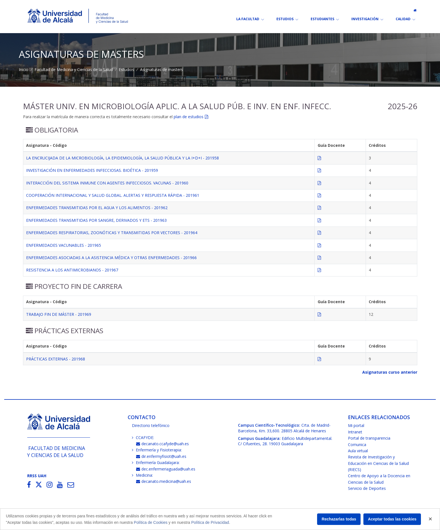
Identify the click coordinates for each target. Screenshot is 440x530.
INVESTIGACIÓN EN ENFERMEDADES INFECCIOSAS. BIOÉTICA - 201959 (92, 170)
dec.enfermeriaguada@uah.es (165, 469)
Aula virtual (358, 450)
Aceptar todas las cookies (392, 519)
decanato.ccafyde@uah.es (162, 443)
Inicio (23, 69)
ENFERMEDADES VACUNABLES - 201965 (63, 245)
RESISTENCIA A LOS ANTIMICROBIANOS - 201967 (72, 270)
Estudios (126, 69)
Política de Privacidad (210, 522)
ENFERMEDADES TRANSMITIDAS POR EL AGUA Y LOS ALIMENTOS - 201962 (97, 207)
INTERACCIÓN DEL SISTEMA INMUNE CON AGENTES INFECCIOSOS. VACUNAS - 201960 (107, 183)
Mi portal (356, 425)
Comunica (357, 444)
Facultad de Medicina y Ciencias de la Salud (74, 69)
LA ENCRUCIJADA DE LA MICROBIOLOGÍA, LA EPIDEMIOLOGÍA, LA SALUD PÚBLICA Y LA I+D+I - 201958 (122, 158)
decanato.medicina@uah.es (163, 481)
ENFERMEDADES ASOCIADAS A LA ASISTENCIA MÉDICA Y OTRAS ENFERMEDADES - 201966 (111, 257)
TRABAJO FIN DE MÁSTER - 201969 (58, 314)
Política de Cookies (151, 522)
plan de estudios (188, 116)
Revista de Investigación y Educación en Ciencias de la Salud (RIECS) (378, 463)
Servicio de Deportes (367, 488)
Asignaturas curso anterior (389, 372)
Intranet (355, 432)
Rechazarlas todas (339, 519)
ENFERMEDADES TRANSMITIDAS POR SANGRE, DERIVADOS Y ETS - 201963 (96, 220)
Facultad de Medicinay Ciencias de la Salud (56, 451)
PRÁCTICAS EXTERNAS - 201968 (55, 359)
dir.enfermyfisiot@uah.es (161, 456)
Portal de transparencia (369, 438)
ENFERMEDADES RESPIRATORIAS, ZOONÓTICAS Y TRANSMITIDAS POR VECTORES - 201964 (111, 232)
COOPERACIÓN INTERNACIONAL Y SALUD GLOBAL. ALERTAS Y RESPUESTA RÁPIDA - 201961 (112, 195)
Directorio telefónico (150, 425)
